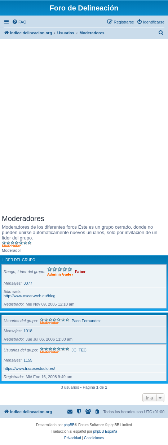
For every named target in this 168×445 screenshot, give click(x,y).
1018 (27, 331)
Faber (80, 271)
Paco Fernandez (86, 321)
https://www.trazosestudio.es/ (29, 368)
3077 (27, 283)
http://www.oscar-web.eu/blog (30, 296)
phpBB (69, 425)
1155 (27, 360)
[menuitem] (19, 22)
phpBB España (105, 431)
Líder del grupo (19, 260)
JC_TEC (79, 350)
